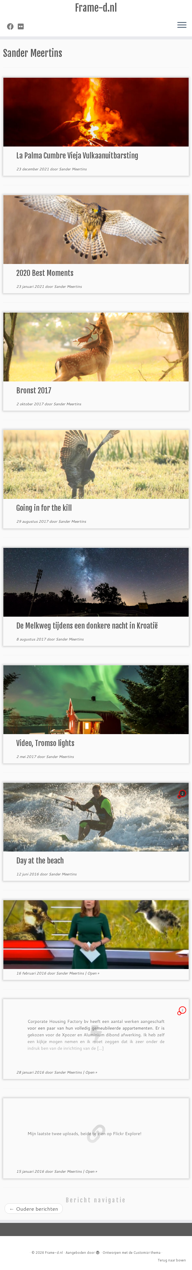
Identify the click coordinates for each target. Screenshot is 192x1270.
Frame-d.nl (96, 8)
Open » (93, 973)
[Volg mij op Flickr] (23, 26)
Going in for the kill (44, 508)
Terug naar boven (172, 1260)
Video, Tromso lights (45, 743)
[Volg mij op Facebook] (12, 26)
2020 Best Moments (44, 273)
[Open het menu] (181, 25)
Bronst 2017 (33, 390)
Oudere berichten (33, 1208)
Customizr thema (147, 1252)
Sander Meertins (73, 169)
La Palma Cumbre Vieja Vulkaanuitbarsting (77, 155)
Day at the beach (40, 860)
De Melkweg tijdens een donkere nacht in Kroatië (87, 625)
